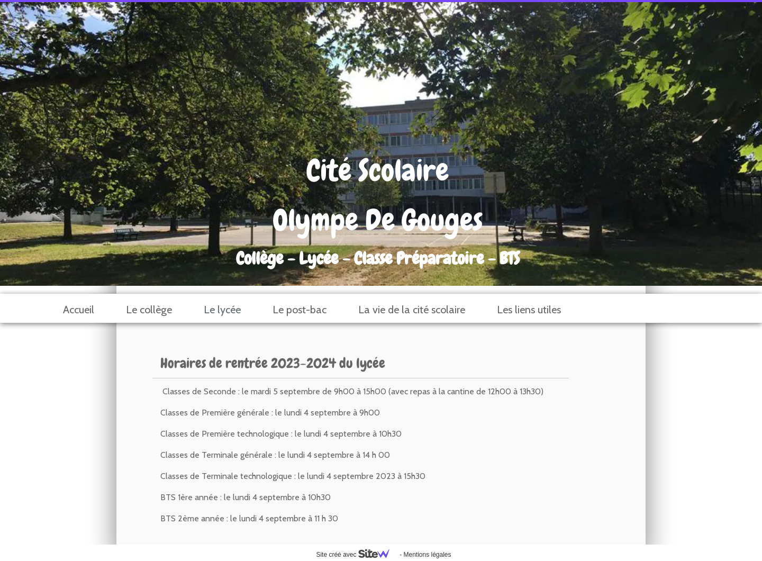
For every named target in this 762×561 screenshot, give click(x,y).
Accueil (78, 309)
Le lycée (222, 309)
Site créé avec (356, 554)
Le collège (149, 309)
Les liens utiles (529, 309)
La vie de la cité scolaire (411, 309)
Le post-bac (299, 309)
